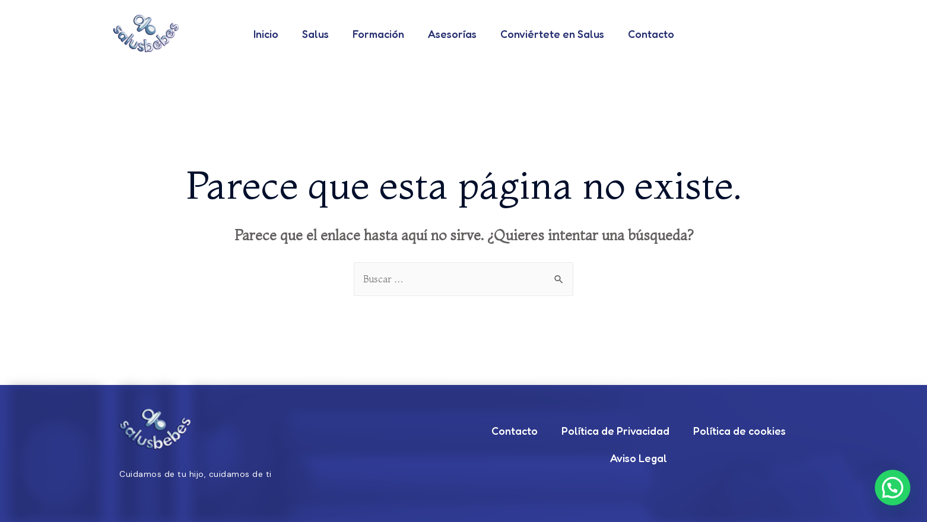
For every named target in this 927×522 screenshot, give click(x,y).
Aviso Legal (638, 458)
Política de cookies (739, 431)
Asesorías (452, 33)
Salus (315, 33)
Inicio (265, 33)
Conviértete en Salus (552, 33)
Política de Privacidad (615, 431)
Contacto (651, 33)
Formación (378, 33)
